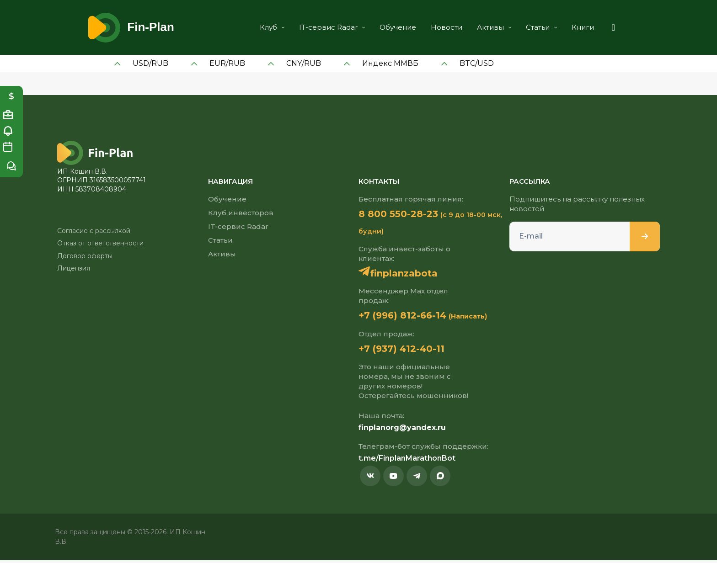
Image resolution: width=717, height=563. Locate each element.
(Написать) (485, 318)
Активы (482, 27)
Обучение (385, 27)
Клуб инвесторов (240, 212)
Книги (570, 27)
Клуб (259, 27)
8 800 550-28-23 (406, 214)
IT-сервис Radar (320, 27)
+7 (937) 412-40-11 (409, 350)
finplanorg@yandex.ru (402, 430)
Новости (434, 27)
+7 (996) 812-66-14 (411, 316)
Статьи (529, 27)
